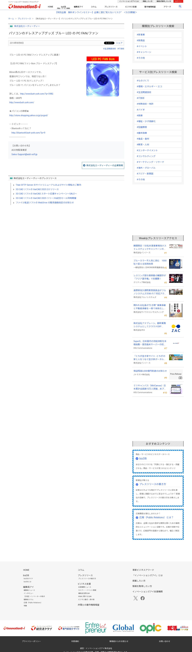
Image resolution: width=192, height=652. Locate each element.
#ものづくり (143, 80)
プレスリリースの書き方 (152, 484)
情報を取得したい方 (164, 1)
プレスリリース (111, 7)
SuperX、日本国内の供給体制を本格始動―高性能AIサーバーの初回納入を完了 (150, 343)
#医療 (140, 115)
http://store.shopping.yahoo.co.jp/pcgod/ (28, 115)
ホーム (11, 19)
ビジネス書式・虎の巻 (86, 599)
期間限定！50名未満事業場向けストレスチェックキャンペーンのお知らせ (150, 247)
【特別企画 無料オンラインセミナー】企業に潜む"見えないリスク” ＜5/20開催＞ (96, 12)
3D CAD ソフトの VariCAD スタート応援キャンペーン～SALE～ (46, 193)
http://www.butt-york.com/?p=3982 (36, 93)
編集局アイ (78, 7)
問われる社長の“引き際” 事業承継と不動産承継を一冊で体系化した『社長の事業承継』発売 (150, 307)
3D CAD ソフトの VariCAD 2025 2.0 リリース (37, 189)
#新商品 (141, 40)
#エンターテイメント (147, 150)
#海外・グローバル (146, 168)
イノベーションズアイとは (129, 1)
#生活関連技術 (109, 49)
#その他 (141, 58)
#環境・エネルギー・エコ (149, 86)
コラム (94, 7)
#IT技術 (120, 49)
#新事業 (141, 34)
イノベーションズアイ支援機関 (147, 591)
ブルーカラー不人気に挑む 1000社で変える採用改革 (150, 262)
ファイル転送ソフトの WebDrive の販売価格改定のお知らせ (45, 202)
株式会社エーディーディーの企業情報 (104, 165)
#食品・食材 (143, 139)
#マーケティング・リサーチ (150, 162)
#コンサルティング (146, 156)
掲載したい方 (147, 1)
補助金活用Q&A (84, 593)
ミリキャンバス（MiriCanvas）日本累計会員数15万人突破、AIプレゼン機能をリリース (150, 387)
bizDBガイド (28, 579)
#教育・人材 (143, 144)
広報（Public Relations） (33, 603)
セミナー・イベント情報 (87, 590)
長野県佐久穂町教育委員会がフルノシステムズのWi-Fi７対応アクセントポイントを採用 (150, 292)
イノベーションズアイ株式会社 (99, 648)
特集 (25, 606)
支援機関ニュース (84, 587)
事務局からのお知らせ (118, 641)
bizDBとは (27, 582)
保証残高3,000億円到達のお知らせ (150, 371)
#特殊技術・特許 (145, 104)
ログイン (178, 1)
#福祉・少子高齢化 (146, 121)
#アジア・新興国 (145, 173)
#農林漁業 (142, 133)
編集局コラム (28, 599)
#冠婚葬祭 (142, 127)
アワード (167, 7)
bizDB (63, 7)
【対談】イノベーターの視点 (34, 596)
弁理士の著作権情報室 (88, 605)
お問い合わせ (164, 641)
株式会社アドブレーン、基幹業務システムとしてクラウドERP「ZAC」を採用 (150, 325)
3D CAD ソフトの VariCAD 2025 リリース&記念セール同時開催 (46, 198)
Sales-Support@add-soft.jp (24, 154)
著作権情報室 (150, 7)
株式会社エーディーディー (27, 26)
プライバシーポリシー (31, 641)
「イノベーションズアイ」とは (147, 575)
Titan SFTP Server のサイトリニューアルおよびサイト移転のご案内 (48, 185)
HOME (50, 7)
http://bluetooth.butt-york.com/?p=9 (28, 132)
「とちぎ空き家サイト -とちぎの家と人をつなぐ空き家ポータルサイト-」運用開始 (150, 358)
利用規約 (75, 641)
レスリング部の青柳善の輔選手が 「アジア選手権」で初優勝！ (150, 277)
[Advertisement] (66, 230)
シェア (119, 43)
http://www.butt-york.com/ (21, 102)
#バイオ (141, 109)
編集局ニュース (29, 590)
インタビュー (28, 593)
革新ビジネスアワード (143, 570)
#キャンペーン (144, 52)
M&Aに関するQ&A (84, 596)
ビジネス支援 (131, 7)
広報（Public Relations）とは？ (156, 517)
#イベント (142, 46)
